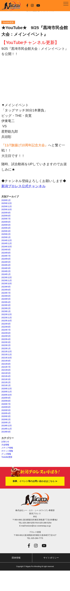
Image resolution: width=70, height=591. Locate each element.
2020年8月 (6, 401)
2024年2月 (6, 271)
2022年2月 (6, 345)
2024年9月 (6, 249)
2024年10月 (6, 246)
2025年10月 (6, 209)
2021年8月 (6, 364)
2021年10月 (6, 358)
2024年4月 (6, 265)
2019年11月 (6, 429)
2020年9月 (6, 398)
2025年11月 (6, 206)
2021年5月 (6, 373)
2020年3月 (6, 416)
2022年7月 (6, 330)
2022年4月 (6, 339)
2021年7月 (6, 367)
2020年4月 (6, 413)
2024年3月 (6, 268)
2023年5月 (6, 299)
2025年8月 (6, 216)
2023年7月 (6, 293)
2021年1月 (6, 385)
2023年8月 (6, 290)
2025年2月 (6, 234)
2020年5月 (6, 410)
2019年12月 (6, 425)
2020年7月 (6, 404)
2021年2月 (6, 382)
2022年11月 (6, 317)
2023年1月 (6, 311)
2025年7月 (6, 219)
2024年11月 (6, 243)
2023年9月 (6, 287)
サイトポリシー (51, 558)
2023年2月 (6, 308)
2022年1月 (6, 348)
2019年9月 (6, 432)
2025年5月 (6, 225)
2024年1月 (6, 274)
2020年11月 (6, 392)
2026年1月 (6, 200)
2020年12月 (6, 388)
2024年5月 (6, 262)
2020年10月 (6, 395)
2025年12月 (6, 203)
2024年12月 (6, 240)
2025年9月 (6, 213)
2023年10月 (6, 283)
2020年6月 (6, 407)
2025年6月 (6, 222)
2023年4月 (6, 302)
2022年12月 (6, 314)
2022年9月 (6, 324)
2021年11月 (6, 354)
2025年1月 (6, 237)
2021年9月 (6, 361)
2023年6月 (6, 296)
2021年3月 (6, 379)
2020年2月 (6, 419)
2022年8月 (6, 327)
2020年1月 (6, 422)
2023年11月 (6, 280)
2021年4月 (6, 376)
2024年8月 (6, 253)
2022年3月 (6, 342)
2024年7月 (6, 256)
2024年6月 (6, 259)
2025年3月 (6, 231)
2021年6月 (6, 370)
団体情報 (16, 558)
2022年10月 (6, 320)
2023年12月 (6, 277)
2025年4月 (6, 228)
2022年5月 (6, 336)
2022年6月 (6, 333)
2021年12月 (6, 351)
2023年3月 (6, 305)
